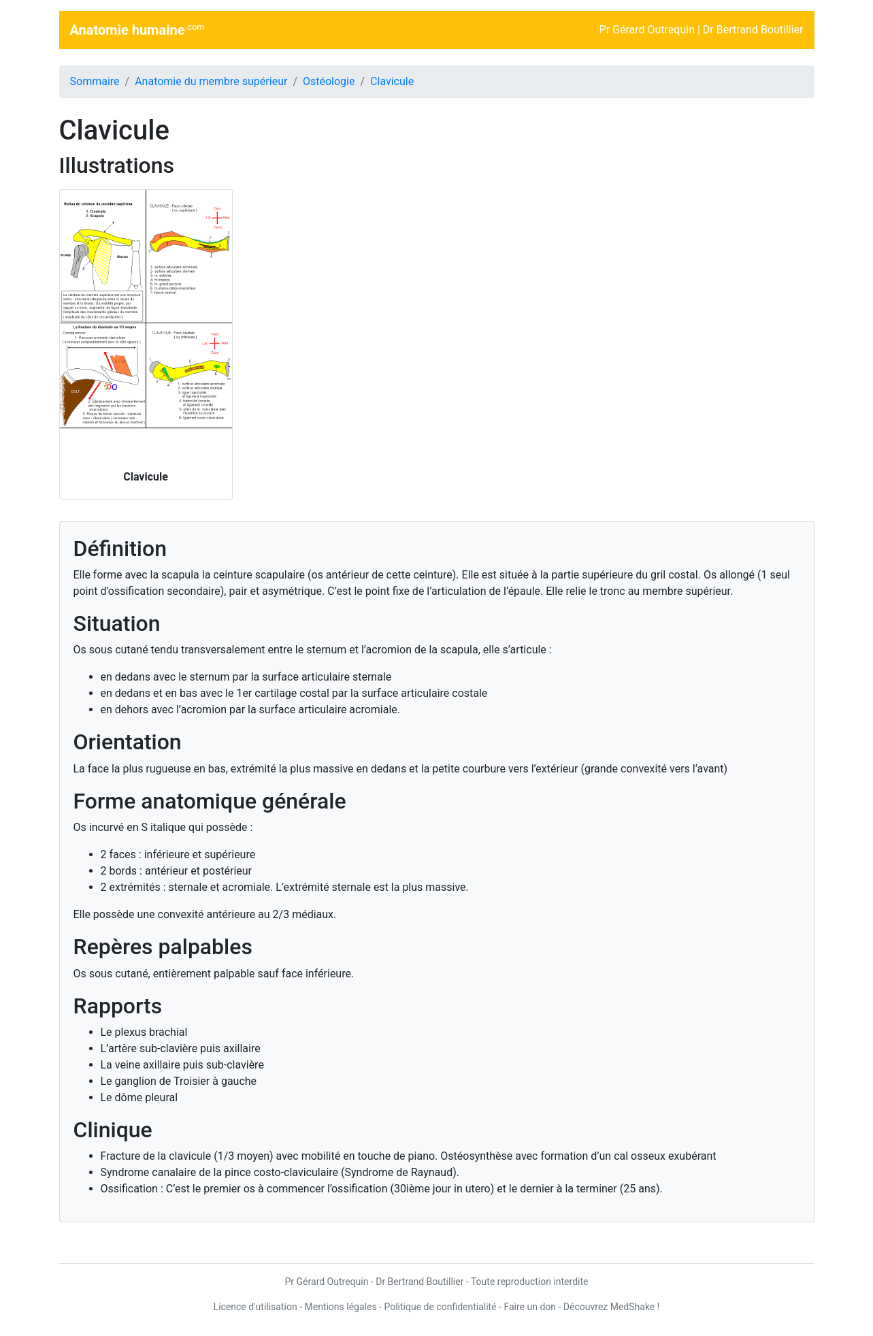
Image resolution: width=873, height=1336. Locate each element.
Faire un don (530, 1306)
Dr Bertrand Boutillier (753, 29)
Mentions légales (340, 1306)
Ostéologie (329, 81)
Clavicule (392, 81)
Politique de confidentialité (440, 1306)
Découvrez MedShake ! (611, 1306)
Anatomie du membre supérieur (211, 81)
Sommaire (95, 81)
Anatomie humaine (137, 29)
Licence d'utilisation (255, 1306)
